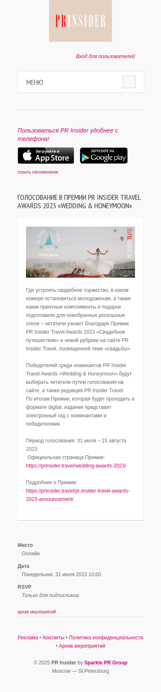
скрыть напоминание (38, 172)
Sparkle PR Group (105, 663)
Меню (34, 82)
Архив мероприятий (82, 646)
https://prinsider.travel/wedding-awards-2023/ (76, 466)
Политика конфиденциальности (106, 638)
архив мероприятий (37, 612)
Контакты (54, 638)
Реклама (28, 638)
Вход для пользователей (105, 56)
